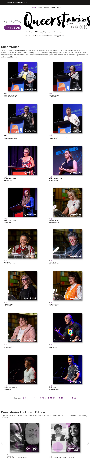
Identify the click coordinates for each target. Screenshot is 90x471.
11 (43, 398)
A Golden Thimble (54, 304)
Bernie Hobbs (8, 180)
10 (40, 398)
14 (51, 398)
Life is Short (52, 262)
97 (49, 260)
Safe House (52, 388)
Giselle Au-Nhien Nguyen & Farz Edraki (61, 457)
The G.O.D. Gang (8, 304)
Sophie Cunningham (10, 138)
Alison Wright (53, 180)
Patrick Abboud (54, 389)
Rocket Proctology (10, 220)
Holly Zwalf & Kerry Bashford (17, 457)
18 (62, 398)
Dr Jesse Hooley (54, 222)
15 (54, 398)
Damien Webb (8, 347)
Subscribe (47, 7)
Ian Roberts (53, 347)
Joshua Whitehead (10, 96)
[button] (2, 443)
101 (50, 177)
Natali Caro (53, 305)
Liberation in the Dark (10, 388)
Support (53, 7)
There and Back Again (55, 179)
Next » (74, 398)
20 (67, 398)
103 (50, 135)
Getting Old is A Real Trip (11, 137)
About (40, 7)
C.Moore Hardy (54, 264)
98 (4, 260)
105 (50, 93)
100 (5, 219)
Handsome (7, 262)
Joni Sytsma (8, 222)
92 (4, 386)
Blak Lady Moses (9, 346)
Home (50, 456)
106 (5, 93)
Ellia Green (7, 389)
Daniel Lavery (53, 138)
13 (48, 398)
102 (5, 177)
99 (49, 219)
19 (64, 398)
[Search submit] (66, 23)
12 (45, 398)
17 (59, 398)
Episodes (34, 7)
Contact (59, 7)
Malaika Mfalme (9, 264)
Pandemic (10, 456)
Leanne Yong (53, 96)
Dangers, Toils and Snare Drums (58, 137)
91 (49, 386)
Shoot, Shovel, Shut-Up (11, 95)
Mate (50, 346)
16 (56, 398)
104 (5, 135)
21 (70, 398)
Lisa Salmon (8, 305)
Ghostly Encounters (10, 179)
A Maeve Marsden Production (17, 2)
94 (4, 344)
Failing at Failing (54, 95)
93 (49, 344)
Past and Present (54, 220)
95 (49, 302)
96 (4, 302)
